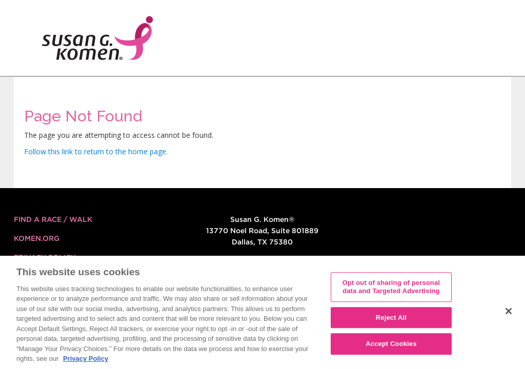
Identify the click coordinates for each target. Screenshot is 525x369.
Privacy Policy (45, 257)
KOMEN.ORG (36, 238)
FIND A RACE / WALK (53, 219)
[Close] (508, 315)
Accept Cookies (391, 348)
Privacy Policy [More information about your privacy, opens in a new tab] (85, 362)
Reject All (391, 321)
